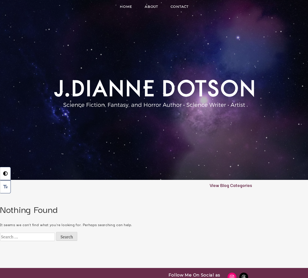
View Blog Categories (231, 185)
